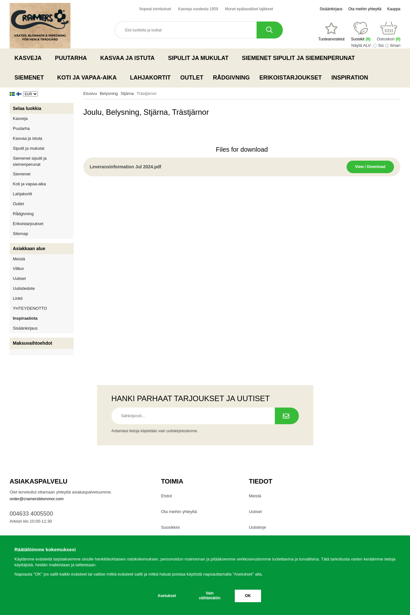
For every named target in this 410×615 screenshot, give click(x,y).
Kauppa (393, 9)
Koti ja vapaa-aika (88, 77)
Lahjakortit (150, 77)
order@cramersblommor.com (37, 498)
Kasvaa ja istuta (129, 58)
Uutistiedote (24, 288)
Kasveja (29, 58)
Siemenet (31, 77)
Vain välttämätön (209, 595)
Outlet (191, 77)
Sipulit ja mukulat (200, 58)
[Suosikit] (331, 31)
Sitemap (20, 233)
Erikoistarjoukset (290, 77)
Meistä (19, 259)
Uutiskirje (257, 527)
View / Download (370, 166)
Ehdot (166, 495)
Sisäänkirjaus (331, 9)
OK (248, 596)
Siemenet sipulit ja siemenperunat (300, 58)
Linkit (17, 298)
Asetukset (167, 596)
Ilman (395, 45)
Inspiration (350, 77)
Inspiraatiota (25, 318)
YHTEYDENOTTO (30, 308)
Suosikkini (170, 527)
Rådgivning (231, 77)
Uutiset (19, 278)
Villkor (18, 268)
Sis (381, 45)
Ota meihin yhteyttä (364, 9)
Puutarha (73, 58)
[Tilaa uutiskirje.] (287, 416)
